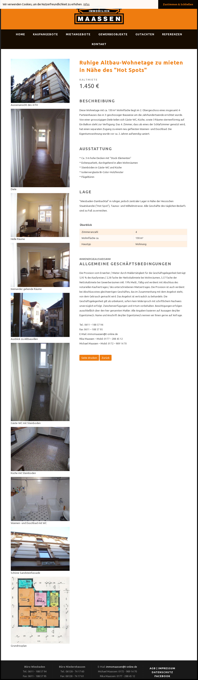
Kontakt (99, 44)
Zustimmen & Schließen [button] (178, 4)
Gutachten (144, 34)
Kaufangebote (45, 34)
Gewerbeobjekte (113, 34)
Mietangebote (78, 34)
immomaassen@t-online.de (121, 666)
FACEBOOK (162, 676)
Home (20, 34)
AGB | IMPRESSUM (162, 668)
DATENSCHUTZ (162, 672)
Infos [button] (87, 4)
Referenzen (172, 34)
